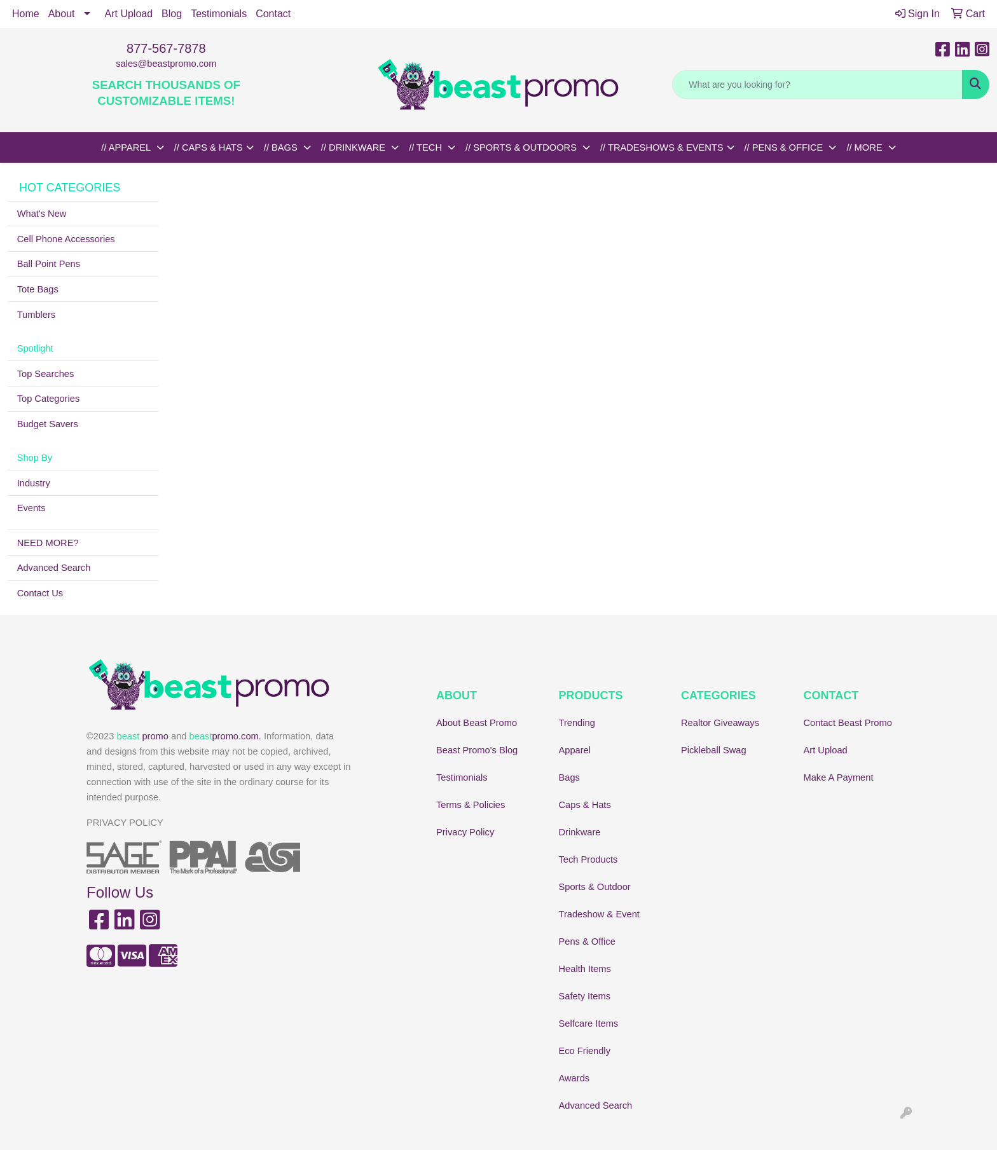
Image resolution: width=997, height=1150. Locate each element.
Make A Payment (839, 777)
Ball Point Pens (48, 264)
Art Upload (129, 13)
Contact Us (40, 593)
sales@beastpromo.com (166, 63)
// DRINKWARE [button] (354, 147)
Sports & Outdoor (595, 887)
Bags (569, 777)
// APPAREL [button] (127, 147)
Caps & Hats (585, 805)
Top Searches (45, 374)
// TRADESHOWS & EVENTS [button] (662, 147)
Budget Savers (47, 424)
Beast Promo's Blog (477, 750)
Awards (574, 1078)
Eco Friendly (584, 1051)
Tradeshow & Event (599, 914)
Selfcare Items (589, 1023)
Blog (172, 13)
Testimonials (219, 13)
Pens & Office (587, 941)
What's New (42, 214)
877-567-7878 (166, 48)
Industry (33, 483)
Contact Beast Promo (848, 723)
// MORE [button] (865, 147)
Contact (273, 13)
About (61, 13)
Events (31, 508)
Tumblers (36, 315)
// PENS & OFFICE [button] (785, 147)
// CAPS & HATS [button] (208, 147)
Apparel (575, 750)
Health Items (585, 969)
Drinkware (580, 832)
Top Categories (48, 399)
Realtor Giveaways (720, 723)
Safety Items (584, 996)
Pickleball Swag (713, 750)
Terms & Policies (470, 805)
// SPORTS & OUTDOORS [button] (522, 147)
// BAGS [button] (282, 147)
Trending (577, 723)
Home (25, 13)
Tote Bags (37, 289)
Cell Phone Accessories (66, 239)
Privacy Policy (465, 832)
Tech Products (588, 859)
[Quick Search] (817, 84)
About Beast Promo (476, 723)
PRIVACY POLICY (124, 823)
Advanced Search (54, 568)
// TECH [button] (426, 147)
